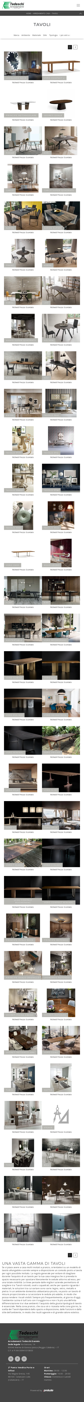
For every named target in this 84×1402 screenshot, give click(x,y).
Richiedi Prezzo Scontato (23, 82)
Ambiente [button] (25, 35)
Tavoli (55, 13)
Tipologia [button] (53, 35)
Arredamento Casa (41, 13)
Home (28, 13)
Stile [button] (45, 35)
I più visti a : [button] (65, 35)
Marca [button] (16, 35)
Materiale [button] (36, 35)
